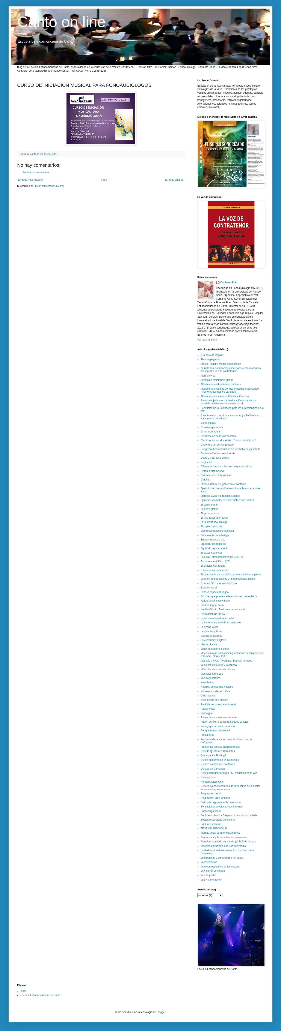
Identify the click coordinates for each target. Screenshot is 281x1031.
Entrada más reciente (30, 179)
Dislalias (205, 479)
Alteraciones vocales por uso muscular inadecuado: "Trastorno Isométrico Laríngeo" (230, 390)
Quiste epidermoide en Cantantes (220, 759)
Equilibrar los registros (213, 543)
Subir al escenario (211, 824)
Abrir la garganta (210, 359)
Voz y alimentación (211, 879)
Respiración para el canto (215, 797)
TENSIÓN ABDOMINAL (214, 828)
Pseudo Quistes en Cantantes (218, 751)
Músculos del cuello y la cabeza (219, 664)
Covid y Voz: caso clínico (215, 457)
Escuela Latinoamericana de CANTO (222, 556)
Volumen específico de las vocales (220, 866)
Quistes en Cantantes (213, 768)
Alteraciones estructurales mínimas (221, 384)
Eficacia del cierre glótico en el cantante (223, 484)
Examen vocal (209, 587)
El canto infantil (209, 504)
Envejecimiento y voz (213, 539)
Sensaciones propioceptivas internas (221, 806)
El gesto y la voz (210, 513)
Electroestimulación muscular (217, 530)
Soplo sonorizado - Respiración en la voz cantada (229, 815)
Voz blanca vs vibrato (213, 870)
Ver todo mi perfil (207, 339)
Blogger (161, 1012)
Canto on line (61, 22)
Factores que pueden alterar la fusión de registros (229, 596)
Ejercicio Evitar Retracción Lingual (220, 495)
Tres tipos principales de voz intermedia (223, 846)
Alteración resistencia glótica (217, 379)
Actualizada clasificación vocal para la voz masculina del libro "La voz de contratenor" (231, 370)
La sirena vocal (209, 627)
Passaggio (207, 713)
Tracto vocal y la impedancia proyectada (223, 837)
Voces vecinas (209, 862)
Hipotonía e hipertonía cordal (217, 618)
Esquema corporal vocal (214, 570)
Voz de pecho (208, 875)
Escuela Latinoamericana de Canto (40, 995)
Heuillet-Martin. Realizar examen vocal (223, 609)
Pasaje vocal (208, 708)
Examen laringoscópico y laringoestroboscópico (228, 578)
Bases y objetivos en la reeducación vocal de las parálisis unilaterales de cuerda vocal (228, 402)
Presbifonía (207, 734)
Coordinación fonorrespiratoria (218, 453)
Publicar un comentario (36, 172)
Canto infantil (208, 422)
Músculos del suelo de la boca (218, 669)
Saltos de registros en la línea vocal (221, 802)
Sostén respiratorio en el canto (218, 819)
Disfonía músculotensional (216, 475)
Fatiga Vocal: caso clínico (215, 600)
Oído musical (208, 695)
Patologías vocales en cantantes (219, 717)
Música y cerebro (210, 678)
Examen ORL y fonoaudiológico (219, 583)
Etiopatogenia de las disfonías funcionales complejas (231, 574)
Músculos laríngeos (212, 673)
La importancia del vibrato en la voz (221, 622)
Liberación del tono (211, 635)
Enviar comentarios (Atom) (48, 186)
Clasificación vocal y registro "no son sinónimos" (228, 440)
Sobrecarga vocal (211, 811)
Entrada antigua (174, 179)
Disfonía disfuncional (212, 471)
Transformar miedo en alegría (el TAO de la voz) (228, 841)
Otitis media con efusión (214, 699)
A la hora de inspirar (212, 355)
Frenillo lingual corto (212, 605)
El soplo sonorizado (212, 526)
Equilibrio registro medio (214, 548)
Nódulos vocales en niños (215, 691)
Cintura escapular (211, 431)
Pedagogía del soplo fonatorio (218, 726)
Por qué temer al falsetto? (215, 730)
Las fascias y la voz (212, 631)
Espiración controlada (213, 565)
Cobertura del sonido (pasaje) (217, 444)
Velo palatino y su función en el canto (222, 857)
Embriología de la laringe (215, 535)
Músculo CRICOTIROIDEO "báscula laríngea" (227, 660)
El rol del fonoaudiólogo (214, 522)
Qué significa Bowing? (213, 755)
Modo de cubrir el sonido (215, 648)
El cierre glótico (209, 508)
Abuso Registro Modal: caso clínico (221, 363)
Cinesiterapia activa (212, 427)
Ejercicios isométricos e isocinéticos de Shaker (227, 500)
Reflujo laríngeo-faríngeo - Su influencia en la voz (229, 772)
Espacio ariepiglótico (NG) (215, 561)
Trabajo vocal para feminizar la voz (220, 832)
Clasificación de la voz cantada (218, 436)
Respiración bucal (211, 793)
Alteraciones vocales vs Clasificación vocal (225, 396)
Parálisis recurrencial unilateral (218, 704)
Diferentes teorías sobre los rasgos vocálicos (226, 466)
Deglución (206, 462)
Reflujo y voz (208, 777)
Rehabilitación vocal (212, 781)
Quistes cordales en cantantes (218, 764)
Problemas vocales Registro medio (220, 746)
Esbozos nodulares (211, 552)
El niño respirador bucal (214, 517)
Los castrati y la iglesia (214, 640)
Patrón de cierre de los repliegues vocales (224, 721)
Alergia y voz (208, 375)
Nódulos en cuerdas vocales (217, 686)
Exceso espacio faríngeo (215, 592)
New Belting (207, 682)
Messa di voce (209, 644)
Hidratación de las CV (213, 613)
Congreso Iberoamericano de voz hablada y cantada (230, 449)
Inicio (104, 179)
